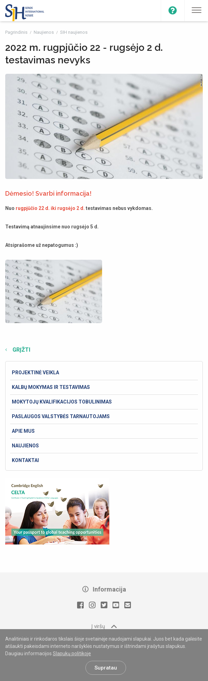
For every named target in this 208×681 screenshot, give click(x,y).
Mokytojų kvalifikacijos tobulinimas (62, 402)
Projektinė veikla (35, 372)
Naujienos (44, 32)
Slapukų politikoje (72, 653)
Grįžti (20, 349)
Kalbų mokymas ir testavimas (51, 387)
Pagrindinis (16, 32)
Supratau (105, 668)
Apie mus (23, 431)
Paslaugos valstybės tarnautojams (61, 416)
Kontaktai (25, 460)
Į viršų (104, 626)
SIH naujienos (74, 32)
